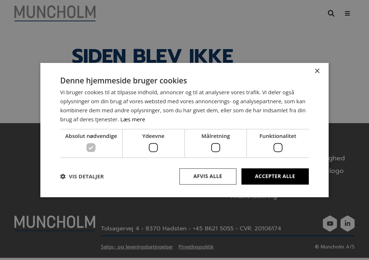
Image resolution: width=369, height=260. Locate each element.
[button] (82, 176)
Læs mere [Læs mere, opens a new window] (132, 119)
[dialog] (184, 130)
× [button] (317, 71)
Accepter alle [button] (275, 176)
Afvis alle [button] (208, 176)
